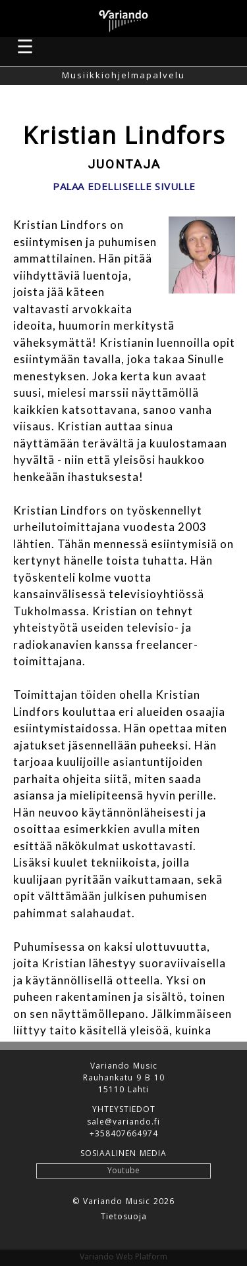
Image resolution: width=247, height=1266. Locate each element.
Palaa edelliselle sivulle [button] (124, 186)
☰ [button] (25, 46)
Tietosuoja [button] (124, 1216)
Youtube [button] (123, 1170)
